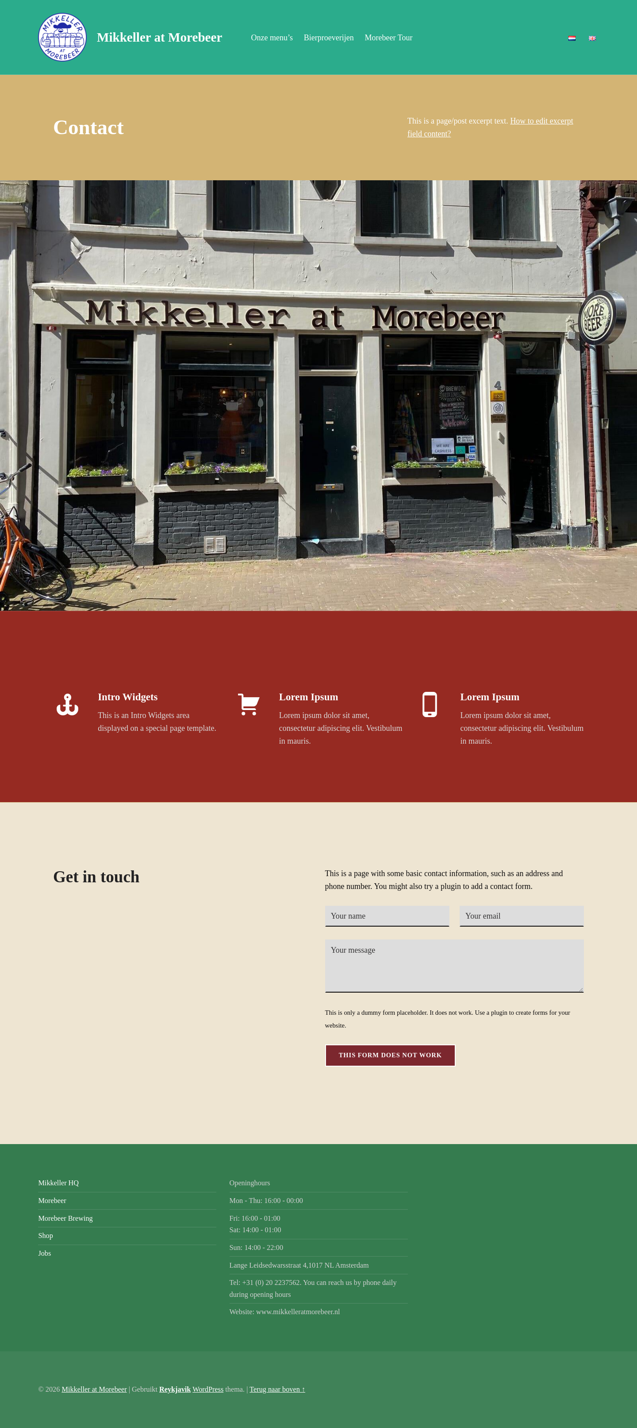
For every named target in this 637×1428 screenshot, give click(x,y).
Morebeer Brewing (65, 1218)
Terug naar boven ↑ (277, 1389)
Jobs (44, 1253)
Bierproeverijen (329, 37)
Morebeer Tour (389, 37)
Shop (45, 1235)
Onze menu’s (271, 37)
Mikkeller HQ (58, 1183)
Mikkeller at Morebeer (159, 37)
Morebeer (52, 1200)
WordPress (207, 1389)
